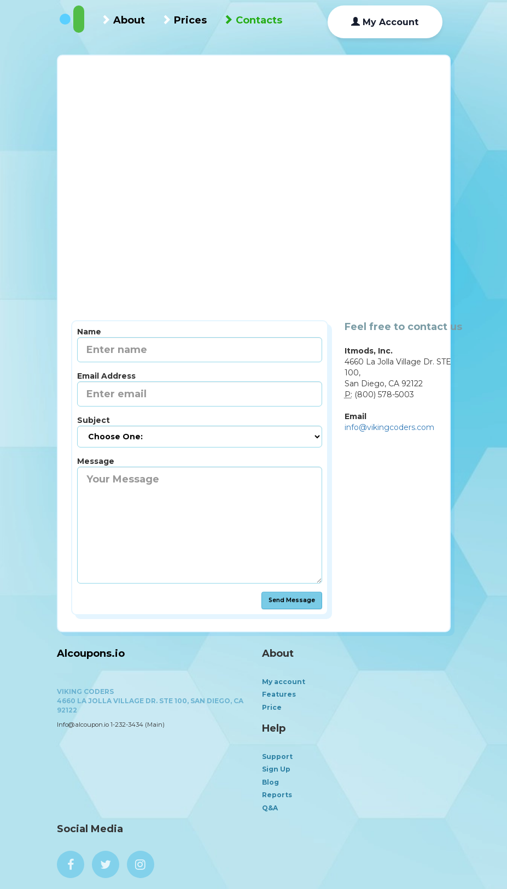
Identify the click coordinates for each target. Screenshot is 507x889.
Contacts (252, 20)
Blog (270, 782)
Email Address (106, 376)
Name (89, 332)
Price (272, 707)
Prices (184, 20)
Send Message (292, 600)
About (123, 20)
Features (279, 694)
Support (277, 756)
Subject (93, 420)
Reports (277, 795)
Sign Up (276, 769)
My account (283, 682)
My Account (384, 22)
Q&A (270, 808)
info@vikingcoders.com (389, 427)
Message (95, 461)
